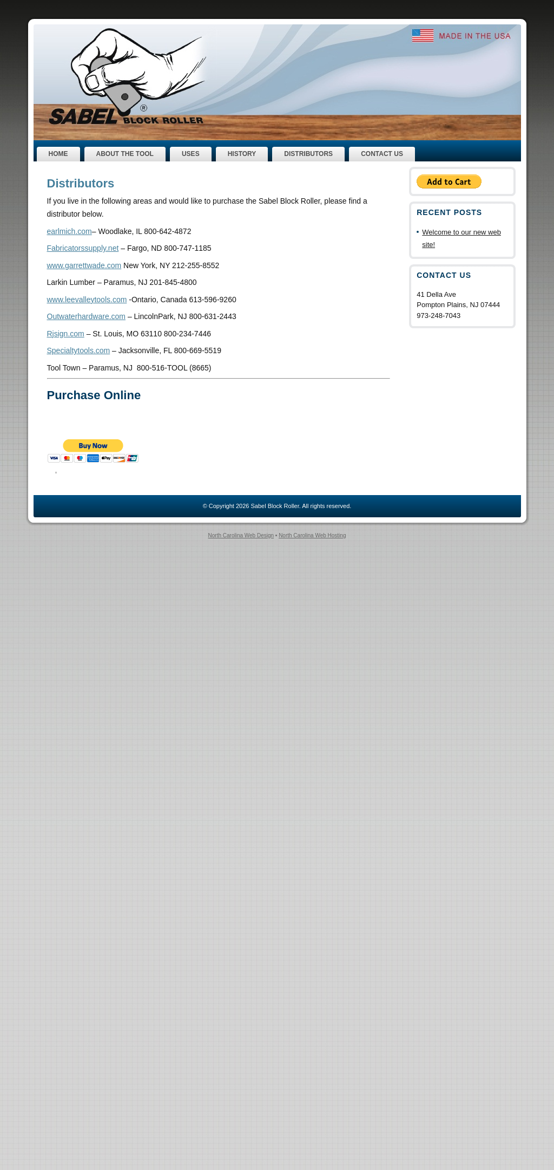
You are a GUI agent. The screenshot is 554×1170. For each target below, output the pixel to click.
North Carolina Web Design (241, 535)
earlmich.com (69, 231)
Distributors (81, 183)
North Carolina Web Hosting (312, 535)
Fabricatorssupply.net (83, 248)
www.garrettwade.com (84, 265)
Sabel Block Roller (274, 506)
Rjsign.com (65, 333)
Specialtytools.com (78, 350)
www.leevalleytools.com (87, 299)
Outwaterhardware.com (86, 316)
